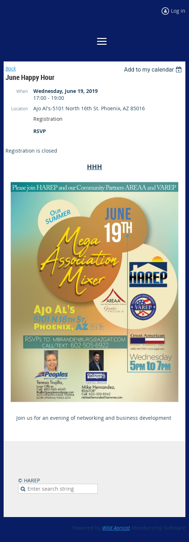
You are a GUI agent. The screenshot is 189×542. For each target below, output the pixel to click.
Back (10, 68)
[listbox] (154, 69)
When (22, 91)
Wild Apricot (116, 527)
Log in (178, 10)
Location (19, 108)
